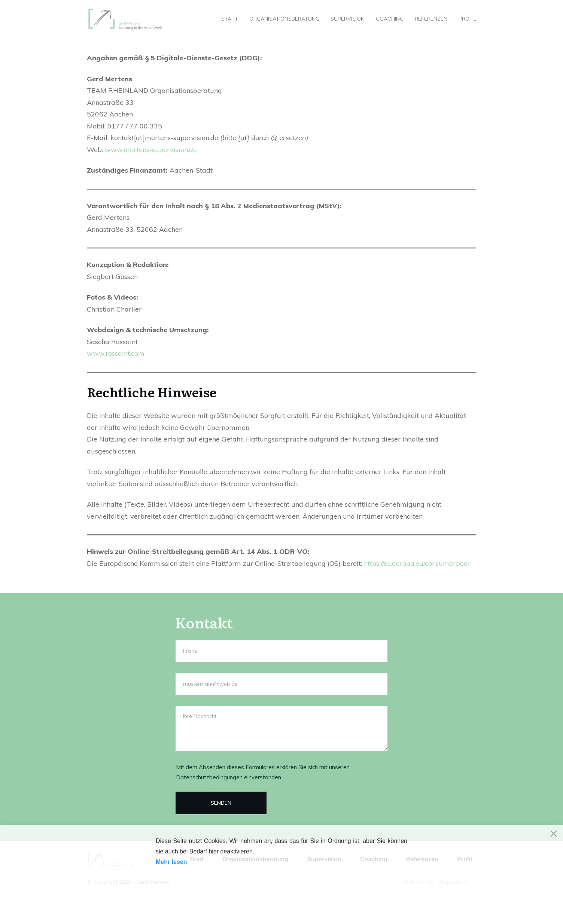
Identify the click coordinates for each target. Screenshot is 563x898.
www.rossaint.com (115, 353)
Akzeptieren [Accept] (176, 883)
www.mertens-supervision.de (151, 149)
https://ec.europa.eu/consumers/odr (417, 563)
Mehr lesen (171, 862)
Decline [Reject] (217, 883)
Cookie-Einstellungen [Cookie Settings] (377, 883)
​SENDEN (221, 803)
